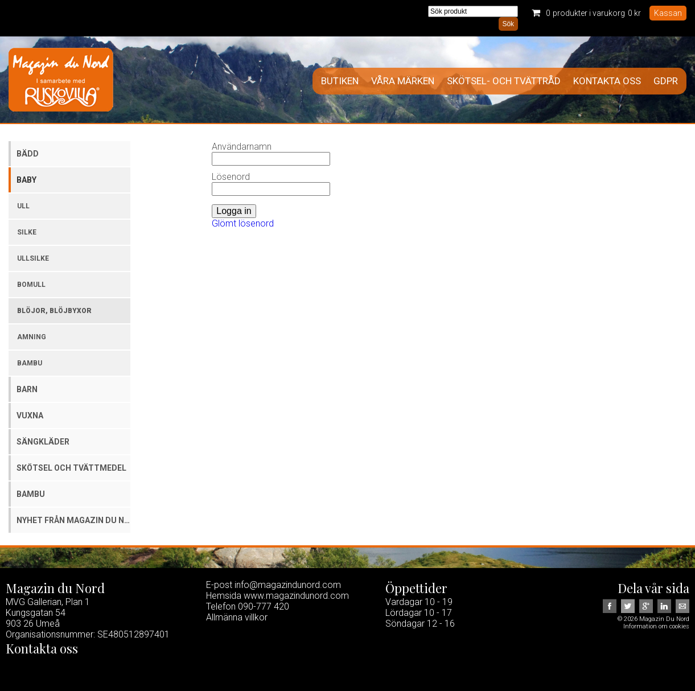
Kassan (668, 13)
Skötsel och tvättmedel (71, 467)
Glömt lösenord (243, 223)
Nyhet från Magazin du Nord (73, 520)
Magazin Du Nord (61, 80)
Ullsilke (33, 258)
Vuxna (30, 415)
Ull (23, 206)
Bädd (28, 153)
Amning (31, 337)
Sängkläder (43, 441)
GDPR (665, 81)
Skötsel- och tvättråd (504, 81)
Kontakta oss (607, 81)
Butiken (340, 81)
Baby (26, 179)
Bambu (29, 363)
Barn (27, 389)
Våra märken (402, 81)
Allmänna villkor (237, 617)
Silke (26, 232)
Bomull (31, 285)
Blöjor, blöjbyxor (54, 311)
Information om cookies (656, 626)
